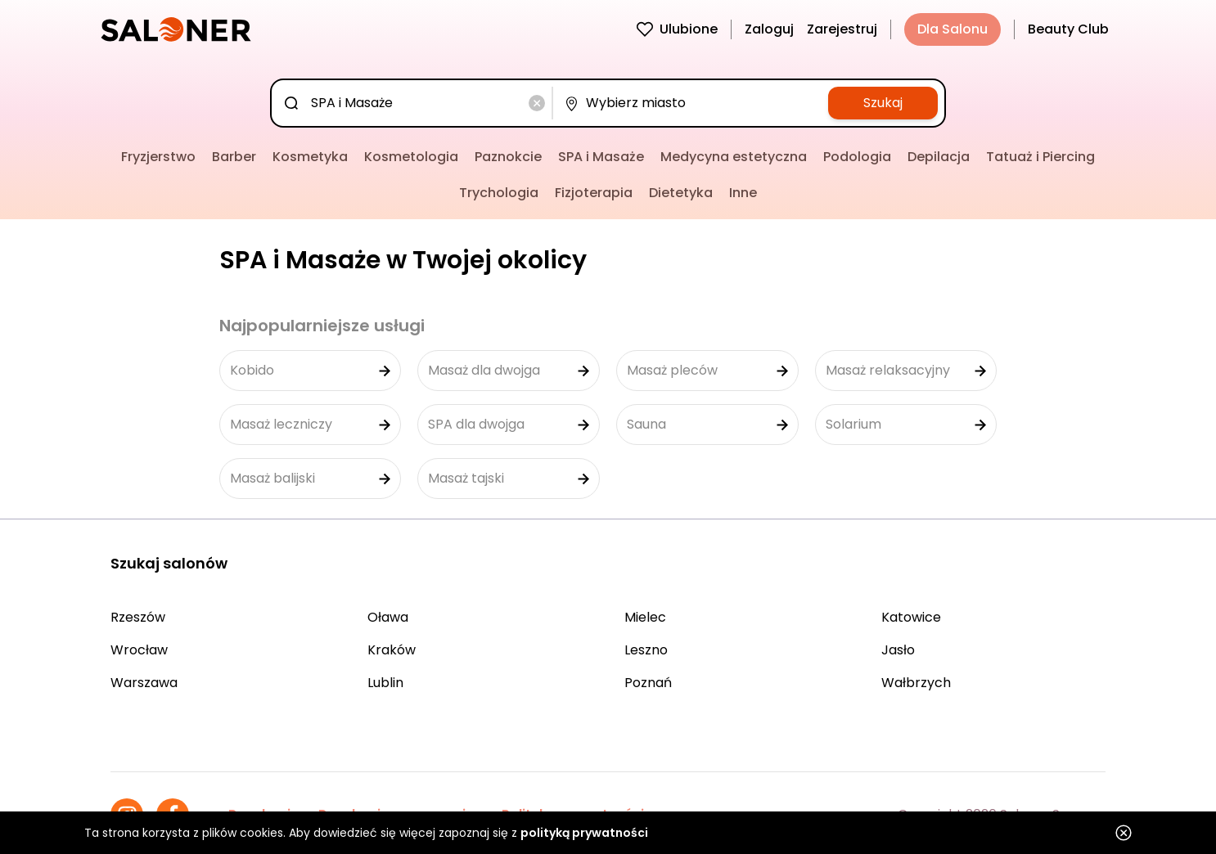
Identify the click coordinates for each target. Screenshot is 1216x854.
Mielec (645, 617)
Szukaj (883, 102)
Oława (387, 617)
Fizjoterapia (594, 192)
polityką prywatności (584, 833)
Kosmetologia (411, 156)
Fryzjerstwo (158, 156)
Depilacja (938, 156)
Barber (234, 156)
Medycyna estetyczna (733, 156)
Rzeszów (137, 617)
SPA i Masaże (601, 156)
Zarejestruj (842, 29)
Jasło (898, 649)
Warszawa (144, 682)
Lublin (385, 682)
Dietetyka (681, 192)
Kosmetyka (310, 156)
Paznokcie (508, 156)
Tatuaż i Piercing (1040, 156)
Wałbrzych (916, 682)
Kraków (391, 649)
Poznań (648, 682)
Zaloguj (769, 29)
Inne (743, 192)
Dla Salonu (952, 29)
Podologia (857, 156)
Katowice (911, 617)
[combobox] (415, 103)
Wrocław (139, 649)
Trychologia (498, 192)
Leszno (646, 649)
